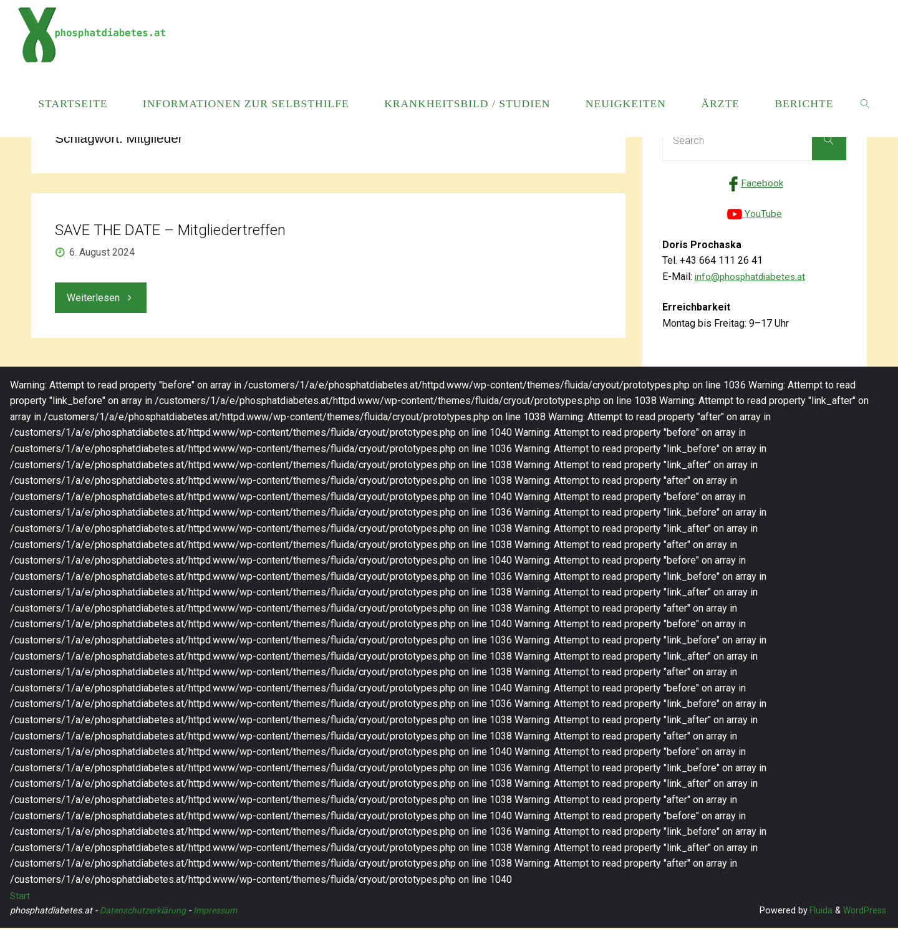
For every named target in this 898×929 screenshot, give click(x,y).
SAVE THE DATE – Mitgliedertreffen (170, 230)
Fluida (818, 912)
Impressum (218, 912)
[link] (866, 103)
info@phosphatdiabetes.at (752, 278)
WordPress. (865, 912)
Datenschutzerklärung (144, 912)
